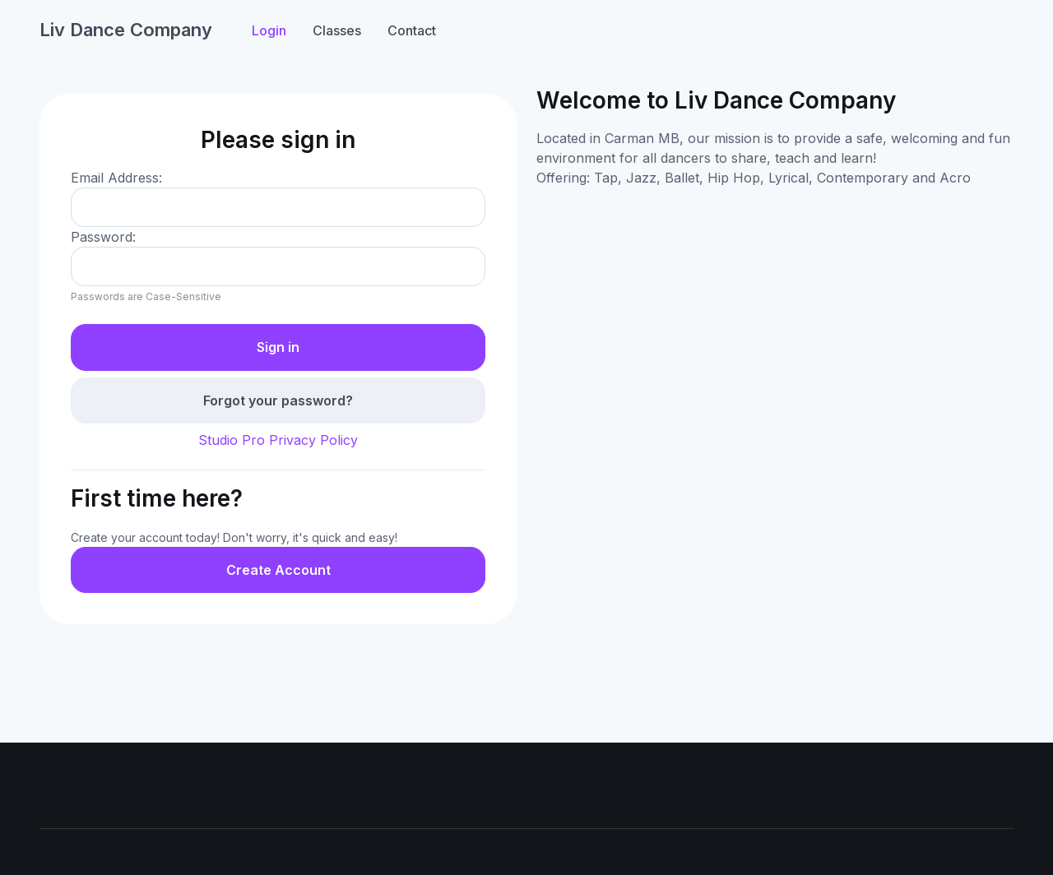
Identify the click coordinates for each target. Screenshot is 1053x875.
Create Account (278, 570)
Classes (337, 30)
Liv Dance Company (125, 29)
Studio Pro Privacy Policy (278, 440)
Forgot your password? (278, 400)
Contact (411, 30)
